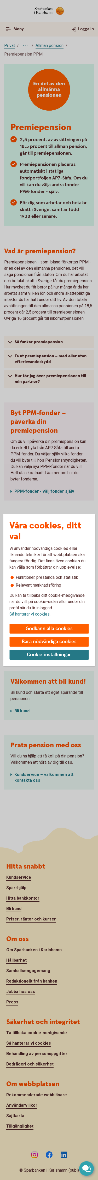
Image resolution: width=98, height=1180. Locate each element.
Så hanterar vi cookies (29, 614)
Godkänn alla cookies (49, 628)
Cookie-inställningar (49, 655)
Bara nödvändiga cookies (49, 642)
